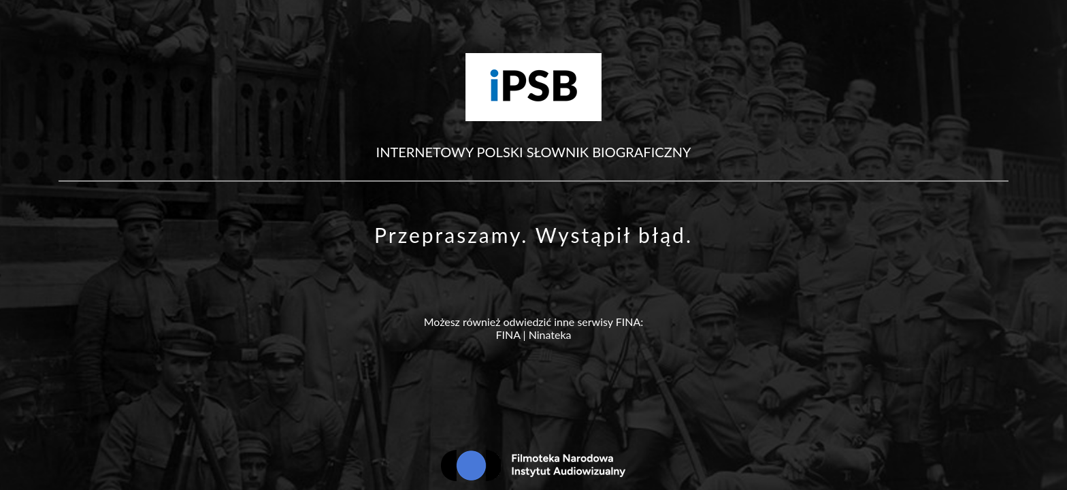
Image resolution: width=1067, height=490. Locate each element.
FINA (507, 334)
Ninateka (550, 334)
